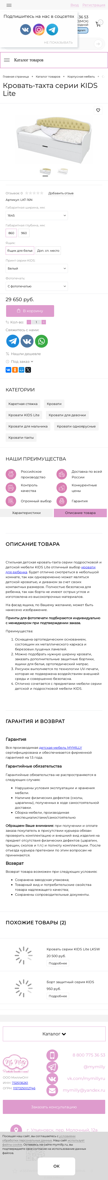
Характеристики (26, 513)
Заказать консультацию (54, 1107)
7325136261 (20, 1083)
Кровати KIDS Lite (23, 415)
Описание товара (80, 513)
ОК (56, 1166)
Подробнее (58, 963)
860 (11, 233)
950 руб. (54, 989)
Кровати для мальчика (28, 426)
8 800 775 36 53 (89, 1055)
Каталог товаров (23, 60)
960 (24, 233)
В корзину (30, 311)
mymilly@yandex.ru (84, 1090)
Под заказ (18, 361)
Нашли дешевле (23, 354)
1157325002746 (24, 1088)
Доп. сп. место (48, 250)
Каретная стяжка (22, 404)
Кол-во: (17, 322)
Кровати (54, 404)
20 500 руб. (56, 956)
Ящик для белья (20, 250)
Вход (75, 5)
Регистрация (93, 5)
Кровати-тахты (21, 437)
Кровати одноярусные (76, 426)
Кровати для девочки (67, 415)
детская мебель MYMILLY (60, 747)
